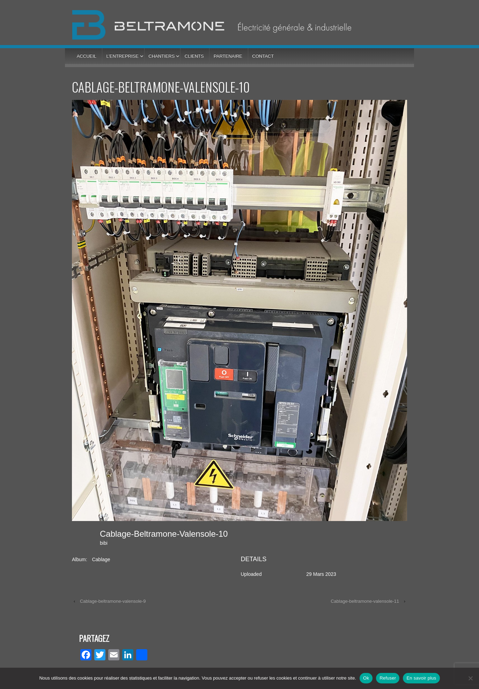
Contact (263, 56)
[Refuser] (470, 678)
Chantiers (161, 56)
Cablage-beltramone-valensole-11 (365, 601)
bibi (104, 543)
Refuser (387, 678)
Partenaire (228, 56)
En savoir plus (421, 678)
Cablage (101, 559)
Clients (194, 56)
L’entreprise (122, 56)
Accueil (86, 56)
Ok (366, 678)
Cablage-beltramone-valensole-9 (113, 601)
